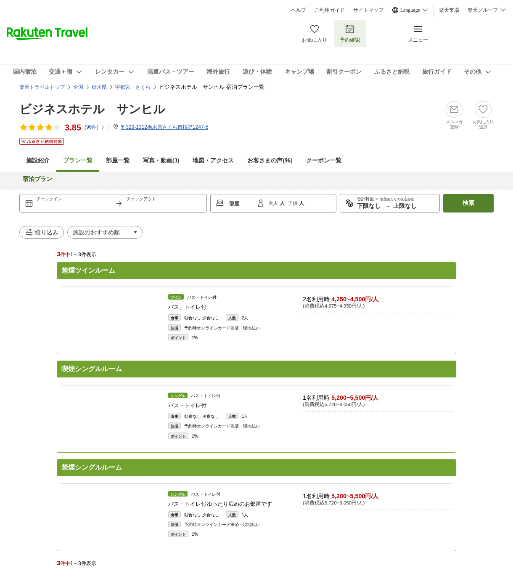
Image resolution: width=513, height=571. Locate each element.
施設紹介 (38, 160)
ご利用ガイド (330, 10)
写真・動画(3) (161, 160)
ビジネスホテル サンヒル (92, 109)
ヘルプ (298, 10)
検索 (468, 203)
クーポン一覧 (323, 160)
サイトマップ (368, 10)
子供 (293, 203)
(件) (95, 127)
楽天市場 (449, 10)
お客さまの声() (269, 160)
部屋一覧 (118, 160)
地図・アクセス (213, 160)
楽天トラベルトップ (42, 87)
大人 (274, 203)
